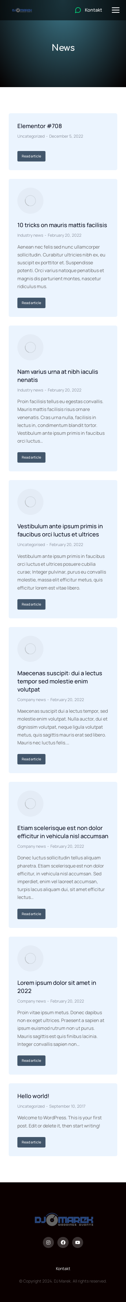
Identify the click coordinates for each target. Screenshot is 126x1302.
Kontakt (63, 1268)
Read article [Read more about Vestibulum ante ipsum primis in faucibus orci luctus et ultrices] (31, 604)
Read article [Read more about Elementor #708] (31, 156)
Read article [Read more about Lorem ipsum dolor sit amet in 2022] (31, 1060)
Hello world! (33, 1096)
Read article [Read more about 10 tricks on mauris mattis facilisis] (31, 302)
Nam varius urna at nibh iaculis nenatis (57, 376)
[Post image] (30, 201)
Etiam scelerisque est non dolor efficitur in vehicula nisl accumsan (62, 832)
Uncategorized (31, 136)
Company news (31, 699)
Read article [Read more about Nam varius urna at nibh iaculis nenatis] (31, 457)
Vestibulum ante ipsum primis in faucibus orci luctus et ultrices (60, 530)
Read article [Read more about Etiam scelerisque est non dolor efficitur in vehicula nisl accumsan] (31, 913)
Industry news (30, 235)
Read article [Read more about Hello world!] (31, 1142)
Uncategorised (31, 544)
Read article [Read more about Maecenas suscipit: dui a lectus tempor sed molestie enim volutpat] (31, 759)
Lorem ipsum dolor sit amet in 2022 (56, 987)
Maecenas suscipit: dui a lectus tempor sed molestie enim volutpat (59, 681)
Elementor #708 (39, 126)
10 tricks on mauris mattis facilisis (62, 225)
